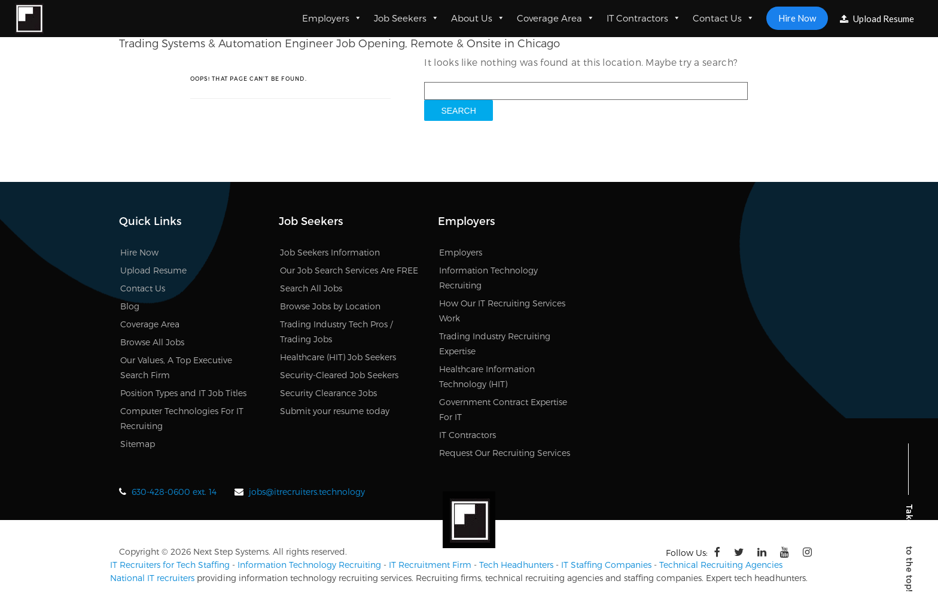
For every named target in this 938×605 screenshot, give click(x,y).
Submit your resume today (334, 411)
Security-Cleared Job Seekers (339, 375)
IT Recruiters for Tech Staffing (170, 565)
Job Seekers (406, 18)
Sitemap (137, 444)
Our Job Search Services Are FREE (349, 270)
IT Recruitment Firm (430, 565)
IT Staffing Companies (606, 565)
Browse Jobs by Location (330, 306)
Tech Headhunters (516, 565)
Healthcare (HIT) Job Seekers (338, 357)
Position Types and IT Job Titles (183, 393)
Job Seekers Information (330, 252)
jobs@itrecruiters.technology (307, 492)
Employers (332, 18)
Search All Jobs (311, 288)
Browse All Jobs (152, 342)
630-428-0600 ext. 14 (174, 492)
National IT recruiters (152, 578)
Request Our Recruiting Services (504, 453)
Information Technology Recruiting (309, 565)
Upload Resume (877, 18)
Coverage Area (556, 18)
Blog (129, 306)
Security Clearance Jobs (328, 393)
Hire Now (797, 18)
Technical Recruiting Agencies (720, 565)
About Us (478, 18)
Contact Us (723, 18)
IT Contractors (644, 18)
